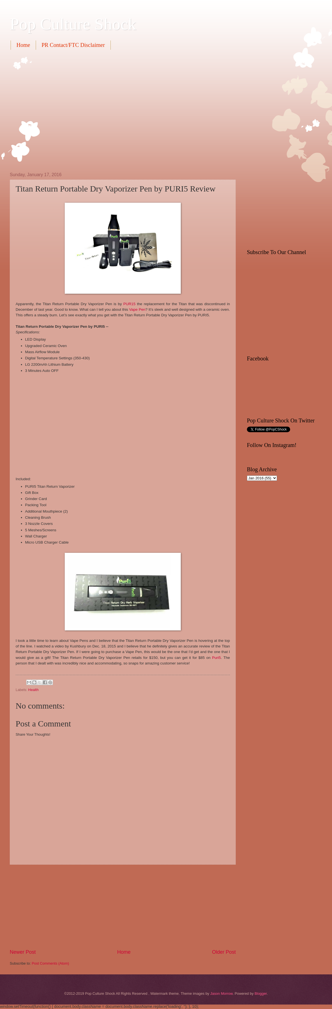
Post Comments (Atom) (50, 963)
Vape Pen (137, 309)
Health (33, 690)
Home (23, 45)
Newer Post (23, 952)
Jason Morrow (221, 993)
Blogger (260, 993)
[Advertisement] (52, 110)
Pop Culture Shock (73, 24)
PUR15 (129, 304)
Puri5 (216, 658)
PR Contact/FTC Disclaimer (73, 45)
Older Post (224, 952)
